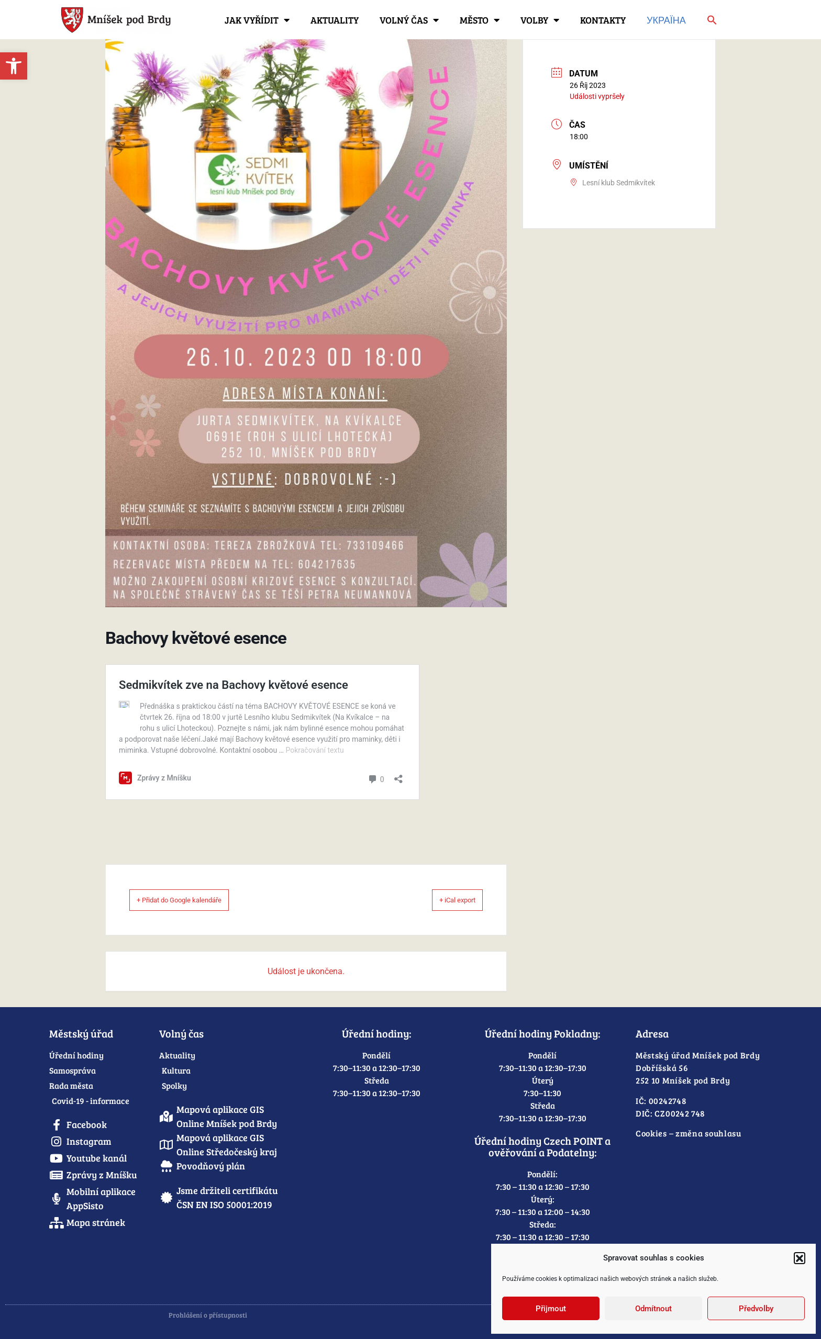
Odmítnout (653, 1308)
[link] (13, 66)
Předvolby (756, 1308)
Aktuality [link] (334, 20)
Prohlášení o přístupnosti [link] (208, 1315)
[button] (799, 1258)
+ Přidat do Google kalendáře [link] (195, 900)
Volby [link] (539, 20)
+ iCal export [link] (445, 900)
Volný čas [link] (409, 20)
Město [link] (480, 20)
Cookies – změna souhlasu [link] (688, 1133)
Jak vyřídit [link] (257, 20)
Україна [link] (666, 20)
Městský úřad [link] (81, 1033)
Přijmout (551, 1308)
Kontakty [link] (603, 20)
